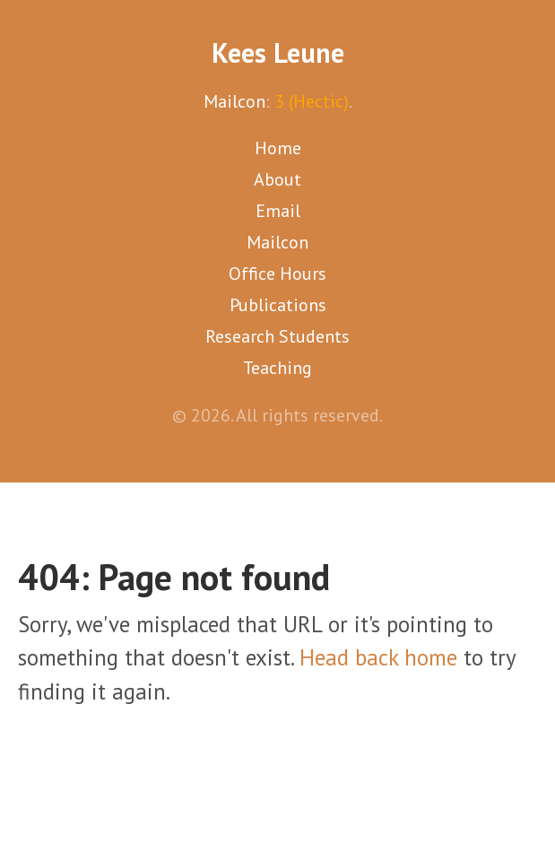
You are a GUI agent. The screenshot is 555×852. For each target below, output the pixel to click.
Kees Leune (278, 52)
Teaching (277, 367)
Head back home (378, 657)
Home (278, 148)
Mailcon (234, 101)
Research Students (277, 336)
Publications (278, 305)
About (277, 179)
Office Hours (277, 273)
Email (278, 210)
